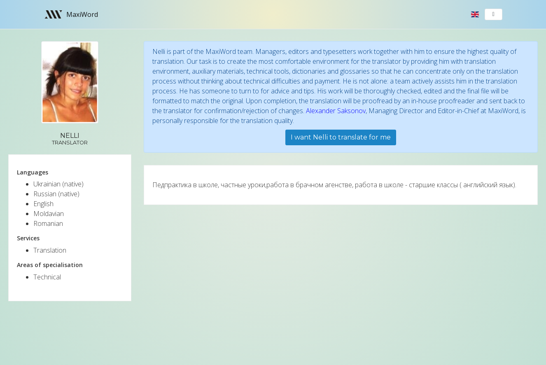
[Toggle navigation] (494, 14)
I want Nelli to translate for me (341, 137)
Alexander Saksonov (336, 110)
